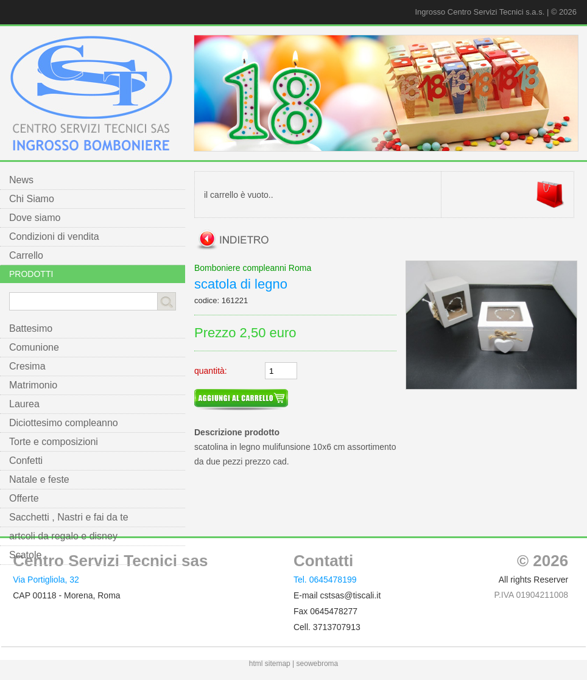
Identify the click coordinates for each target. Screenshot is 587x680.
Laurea (24, 404)
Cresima (27, 366)
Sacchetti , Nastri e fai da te (68, 517)
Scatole (25, 555)
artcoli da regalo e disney (63, 536)
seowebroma (318, 663)
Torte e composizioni (53, 441)
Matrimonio (33, 385)
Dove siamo (34, 217)
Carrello (26, 255)
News (21, 180)
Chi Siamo (31, 199)
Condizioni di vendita (54, 236)
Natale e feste (39, 479)
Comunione (34, 347)
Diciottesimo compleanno (63, 423)
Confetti (26, 460)
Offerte (24, 498)
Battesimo (30, 328)
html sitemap (269, 663)
